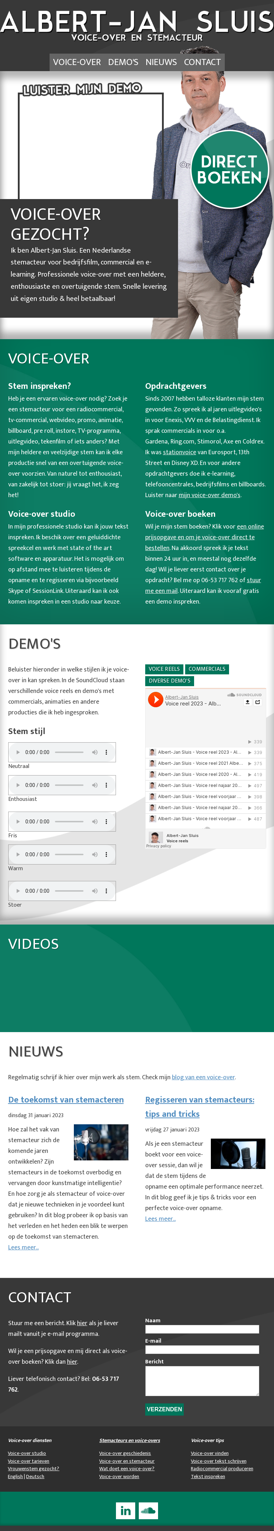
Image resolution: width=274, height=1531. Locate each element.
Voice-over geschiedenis (125, 1459)
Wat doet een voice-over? (126, 1474)
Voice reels (164, 669)
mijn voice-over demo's (209, 495)
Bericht (154, 1362)
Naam (153, 1321)
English (15, 1482)
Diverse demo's (170, 681)
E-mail (153, 1341)
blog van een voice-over (203, 1077)
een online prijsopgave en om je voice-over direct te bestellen (204, 537)
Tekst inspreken (208, 1482)
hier (82, 1323)
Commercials (207, 669)
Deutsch (35, 1482)
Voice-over (77, 62)
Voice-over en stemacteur (126, 1466)
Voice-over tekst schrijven (219, 1466)
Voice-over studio (27, 1459)
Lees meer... (23, 1247)
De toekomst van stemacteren (66, 1100)
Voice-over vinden (210, 1459)
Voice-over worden (119, 1482)
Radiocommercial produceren (222, 1474)
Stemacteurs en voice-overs (129, 1446)
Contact (202, 62)
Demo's (123, 62)
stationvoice (179, 452)
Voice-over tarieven (28, 1466)
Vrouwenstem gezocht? (33, 1474)
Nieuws (161, 62)
